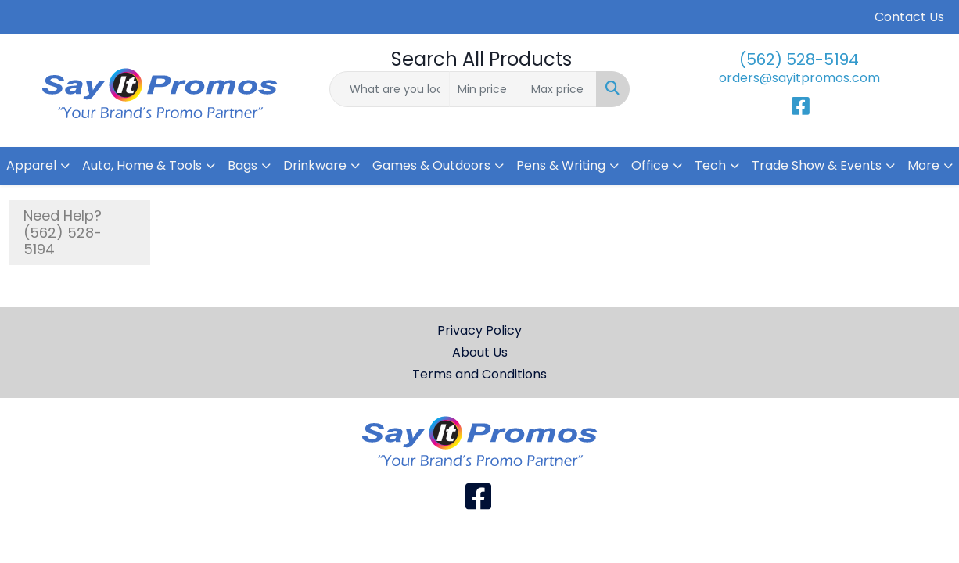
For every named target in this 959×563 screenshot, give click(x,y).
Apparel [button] (31, 165)
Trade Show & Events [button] (817, 165)
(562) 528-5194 (799, 59)
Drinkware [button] (315, 165)
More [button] (923, 165)
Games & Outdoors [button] (431, 165)
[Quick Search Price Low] (486, 89)
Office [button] (650, 165)
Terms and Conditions (479, 374)
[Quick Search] (390, 89)
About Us (480, 352)
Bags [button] (242, 165)
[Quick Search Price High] (560, 89)
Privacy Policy (479, 330)
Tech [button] (710, 165)
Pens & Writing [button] (560, 165)
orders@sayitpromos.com (799, 78)
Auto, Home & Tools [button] (142, 165)
